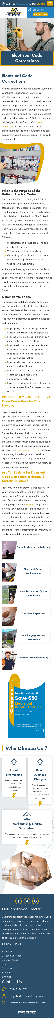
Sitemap (7, 976)
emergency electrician (28, 450)
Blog (5, 964)
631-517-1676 (40, 14)
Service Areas (10, 960)
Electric (29, 504)
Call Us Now (38, 10)
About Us (7, 951)
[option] (28, 705)
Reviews (7, 972)
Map (11, 1005)
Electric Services (12, 955)
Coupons (7, 968)
